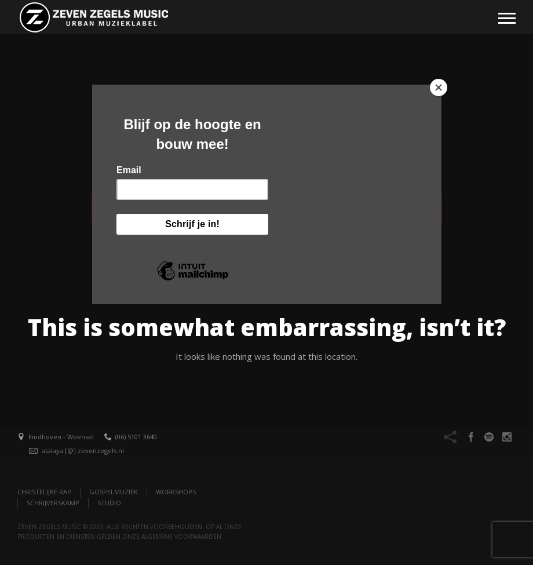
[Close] (438, 87)
